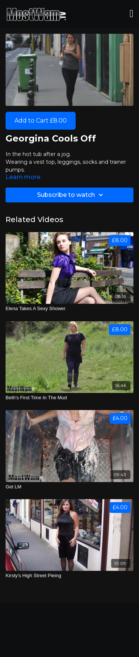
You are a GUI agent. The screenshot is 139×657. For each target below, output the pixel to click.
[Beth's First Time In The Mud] (69, 397)
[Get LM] (69, 487)
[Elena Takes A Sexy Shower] (69, 308)
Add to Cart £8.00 (40, 120)
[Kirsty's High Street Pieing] (69, 575)
